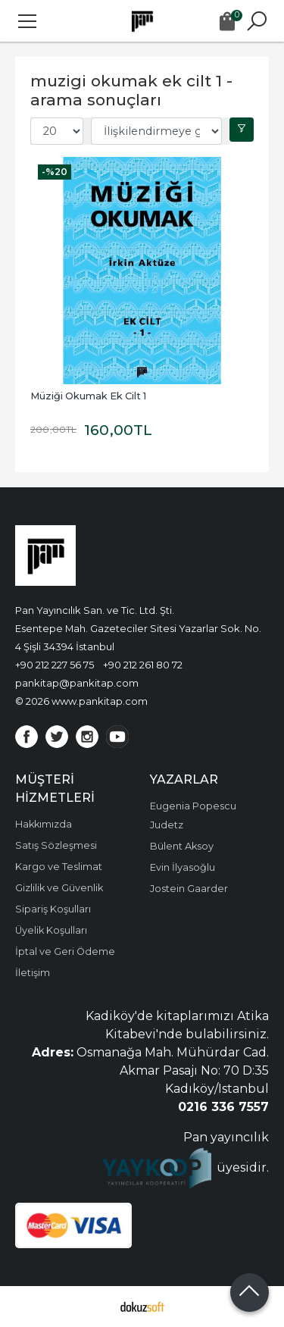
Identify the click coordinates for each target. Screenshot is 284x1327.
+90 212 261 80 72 (143, 665)
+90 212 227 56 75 (54, 665)
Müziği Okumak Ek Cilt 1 (88, 396)
